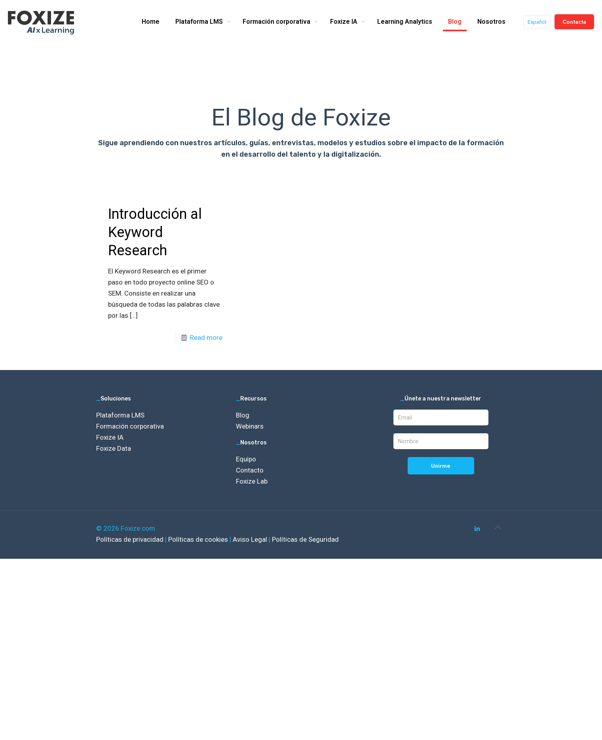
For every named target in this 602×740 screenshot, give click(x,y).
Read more (206, 338)
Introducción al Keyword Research (155, 232)
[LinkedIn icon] (477, 528)
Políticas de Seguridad (305, 539)
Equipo (246, 459)
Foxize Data (113, 448)
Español (537, 22)
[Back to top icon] (498, 527)
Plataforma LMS (120, 415)
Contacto (250, 470)
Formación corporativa (130, 426)
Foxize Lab (252, 481)
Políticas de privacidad (130, 539)
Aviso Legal (251, 539)
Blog (242, 415)
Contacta (574, 22)
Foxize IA (109, 437)
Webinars (250, 426)
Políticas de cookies (199, 539)
